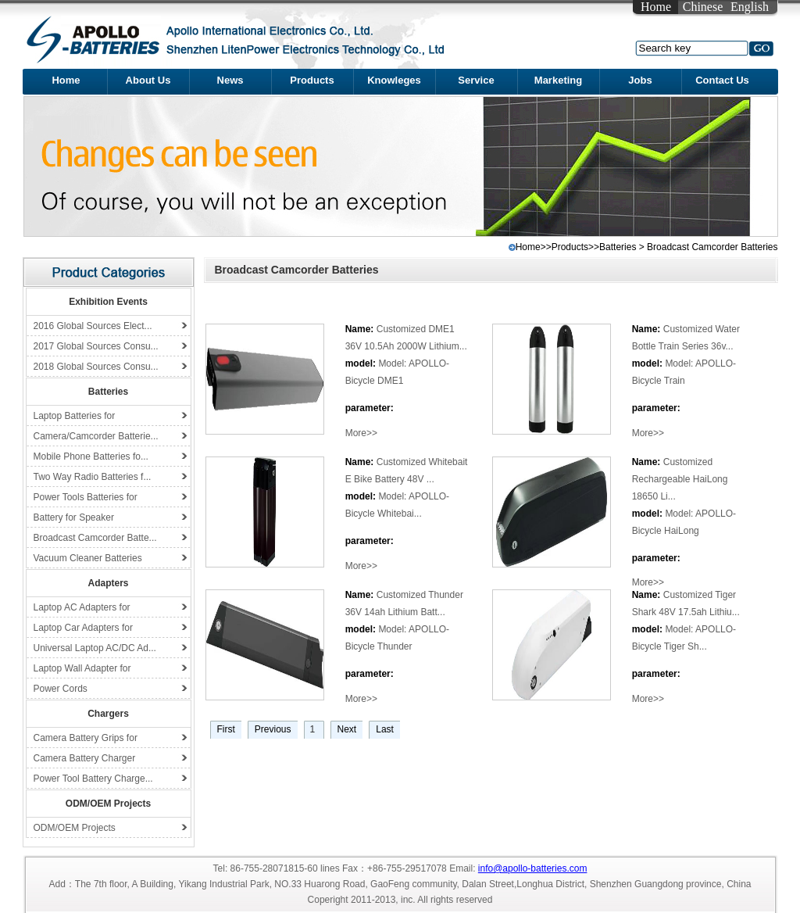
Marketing (558, 80)
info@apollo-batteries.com (533, 868)
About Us (148, 80)
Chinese (703, 6)
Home (656, 6)
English (749, 6)
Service (476, 80)
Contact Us (722, 80)
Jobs (640, 80)
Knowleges (394, 80)
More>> (361, 433)
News (230, 80)
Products (312, 80)
